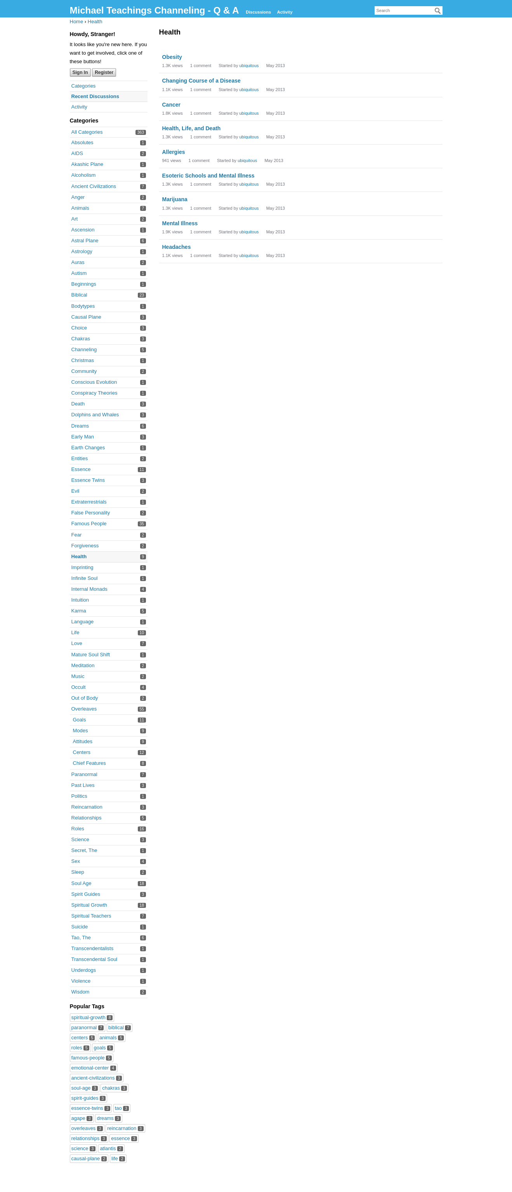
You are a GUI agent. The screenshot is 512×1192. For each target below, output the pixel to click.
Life (75, 632)
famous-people (91, 1058)
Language (82, 621)
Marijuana (174, 199)
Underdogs (83, 970)
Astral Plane (85, 240)
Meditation (83, 665)
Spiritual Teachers (91, 916)
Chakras (80, 339)
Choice (79, 328)
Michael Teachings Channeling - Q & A (155, 10)
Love (76, 643)
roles (80, 1048)
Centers (82, 752)
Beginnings (83, 284)
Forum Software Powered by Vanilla (256, 1183)
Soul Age (81, 883)
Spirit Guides (85, 894)
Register (104, 72)
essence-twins (91, 1108)
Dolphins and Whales (95, 414)
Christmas (82, 360)
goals (103, 1048)
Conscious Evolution (94, 382)
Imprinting (82, 567)
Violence (81, 981)
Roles (77, 828)
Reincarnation (86, 807)
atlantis (111, 1148)
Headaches (176, 247)
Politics (79, 796)
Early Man (82, 437)
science (83, 1148)
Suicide (79, 927)
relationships (89, 1138)
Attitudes (83, 741)
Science (80, 839)
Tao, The (81, 937)
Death (78, 404)
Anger (78, 197)
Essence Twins (88, 480)
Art (74, 219)
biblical (119, 1027)
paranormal (87, 1027)
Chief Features (89, 763)
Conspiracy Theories (94, 393)
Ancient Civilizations (93, 186)
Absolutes (82, 142)
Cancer (171, 105)
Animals (80, 208)
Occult (78, 687)
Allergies (173, 152)
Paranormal (84, 774)
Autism (79, 273)
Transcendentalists (92, 948)
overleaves (87, 1128)
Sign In (80, 72)
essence (124, 1138)
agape (81, 1118)
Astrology (81, 251)
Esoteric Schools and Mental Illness (208, 176)
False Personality (90, 513)
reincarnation (125, 1128)
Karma (78, 611)
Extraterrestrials (89, 502)
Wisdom (80, 992)
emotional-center (93, 1068)
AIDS (77, 153)
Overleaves (84, 709)
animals (111, 1037)
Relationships (86, 818)
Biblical (79, 295)
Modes (80, 730)
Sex (75, 861)
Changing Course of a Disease (201, 81)
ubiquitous (249, 65)
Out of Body (84, 698)
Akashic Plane (87, 164)
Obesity (172, 57)
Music (78, 676)
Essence (81, 469)
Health (79, 556)
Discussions (258, 12)
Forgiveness (85, 546)
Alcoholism (83, 175)
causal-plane (89, 1158)
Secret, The (84, 850)
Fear (76, 535)
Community (84, 371)
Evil (75, 491)
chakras (114, 1088)
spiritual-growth (92, 1017)
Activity (285, 12)
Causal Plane (86, 317)
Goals (79, 720)
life (118, 1158)
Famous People (89, 523)
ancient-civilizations (96, 1078)
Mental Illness (180, 223)
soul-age (84, 1088)
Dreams (80, 426)
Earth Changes (88, 447)
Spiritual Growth (89, 905)
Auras (78, 262)
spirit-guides (88, 1098)
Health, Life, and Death (191, 128)
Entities (79, 458)
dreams (109, 1118)
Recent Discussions (95, 96)
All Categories (87, 132)
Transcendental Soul (94, 959)
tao (122, 1108)
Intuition (80, 600)
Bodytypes (83, 306)
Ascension (83, 230)
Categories (83, 86)
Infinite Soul (84, 578)
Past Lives (83, 785)
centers (83, 1037)
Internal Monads (89, 589)
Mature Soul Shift (90, 654)
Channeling (84, 349)
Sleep (77, 872)
